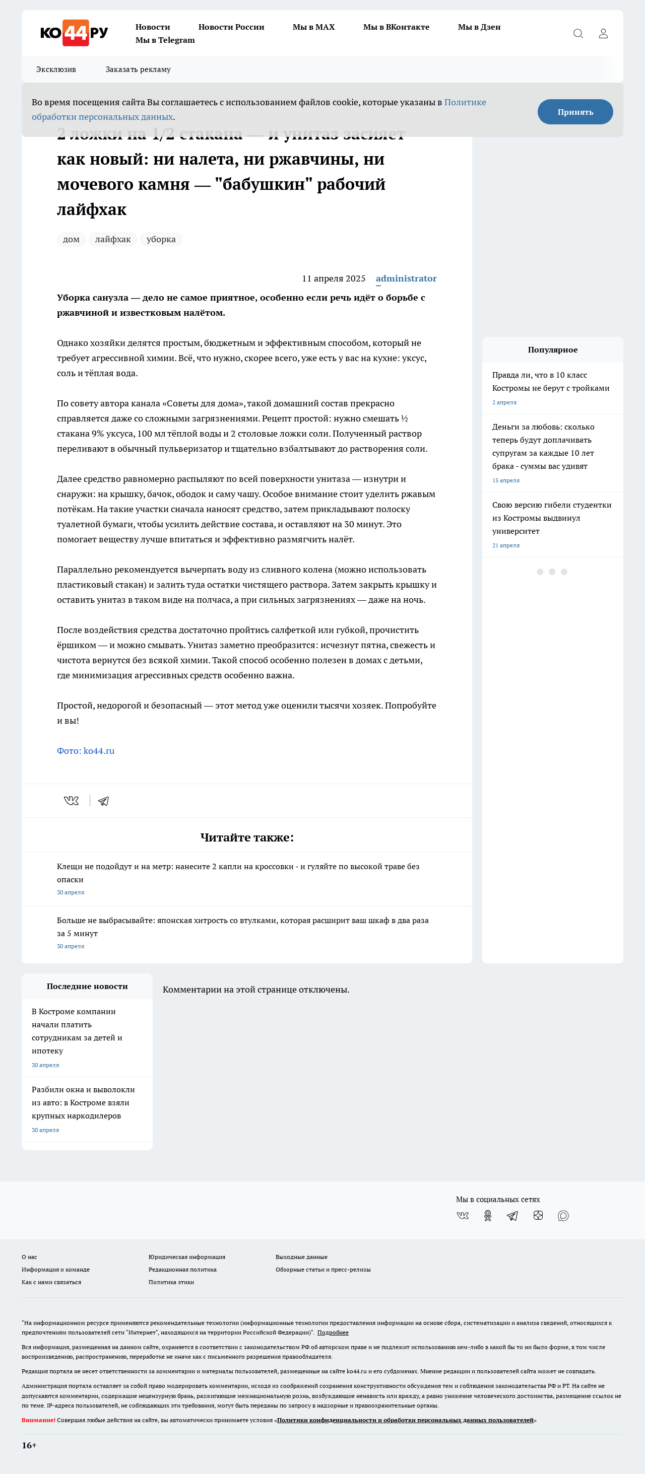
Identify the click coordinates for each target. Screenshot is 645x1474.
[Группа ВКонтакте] (462, 1216)
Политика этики (171, 1282)
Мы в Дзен (479, 27)
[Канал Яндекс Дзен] (538, 1216)
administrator (406, 278)
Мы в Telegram (165, 40)
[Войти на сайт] (603, 33)
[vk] (72, 801)
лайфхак (113, 239)
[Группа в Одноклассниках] (487, 1216)
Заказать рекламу (138, 69)
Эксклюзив (56, 69)
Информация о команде (56, 1269)
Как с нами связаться (51, 1282)
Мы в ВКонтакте (396, 27)
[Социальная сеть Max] (563, 1216)
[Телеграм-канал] (513, 1216)
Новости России (232, 27)
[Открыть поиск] (578, 33)
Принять (576, 112)
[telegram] (107, 801)
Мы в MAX (314, 27)
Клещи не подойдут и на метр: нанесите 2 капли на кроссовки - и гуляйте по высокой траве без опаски (247, 880)
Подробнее (333, 1332)
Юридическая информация (187, 1256)
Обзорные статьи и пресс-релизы (323, 1269)
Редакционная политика (183, 1269)
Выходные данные (302, 1256)
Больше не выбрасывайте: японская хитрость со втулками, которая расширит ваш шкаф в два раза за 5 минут (247, 934)
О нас (29, 1256)
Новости (153, 27)
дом (71, 239)
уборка (161, 239)
